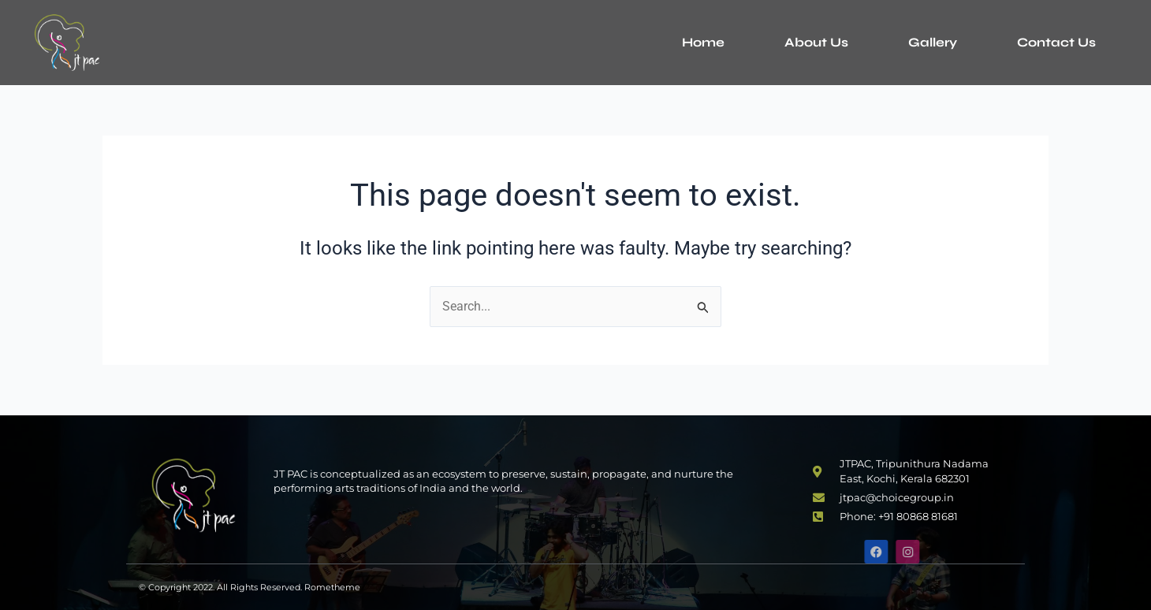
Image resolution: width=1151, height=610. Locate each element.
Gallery (932, 42)
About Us (816, 42)
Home (703, 42)
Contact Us (1056, 42)
